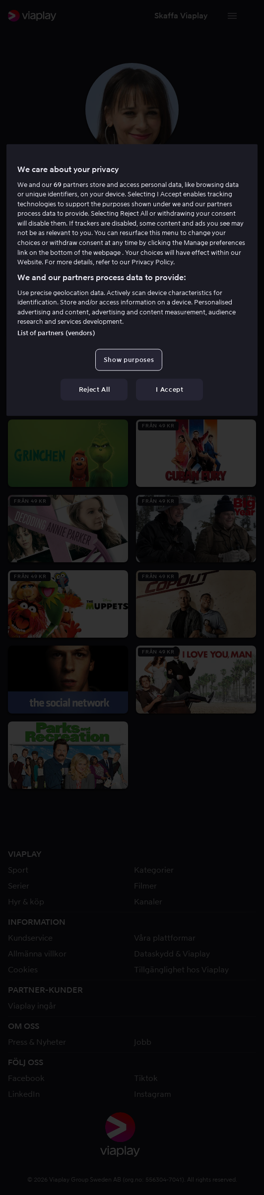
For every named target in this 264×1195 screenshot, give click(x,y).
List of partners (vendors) (56, 333)
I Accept (169, 389)
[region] (131, 280)
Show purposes (129, 359)
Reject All (94, 389)
